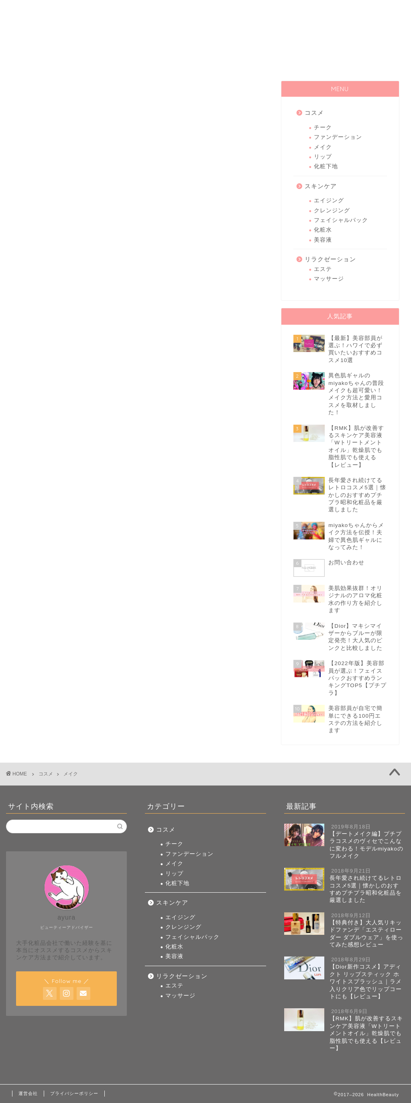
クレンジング (332, 211)
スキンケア (255, 60)
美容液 (323, 240)
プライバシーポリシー (74, 1093)
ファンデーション (338, 137)
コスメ (158, 60)
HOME (60, 60)
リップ (323, 157)
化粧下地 (326, 166)
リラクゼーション (351, 60)
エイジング (329, 200)
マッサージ (329, 279)
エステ (323, 269)
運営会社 (28, 1093)
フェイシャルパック (341, 220)
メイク (323, 147)
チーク (323, 127)
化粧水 (323, 230)
